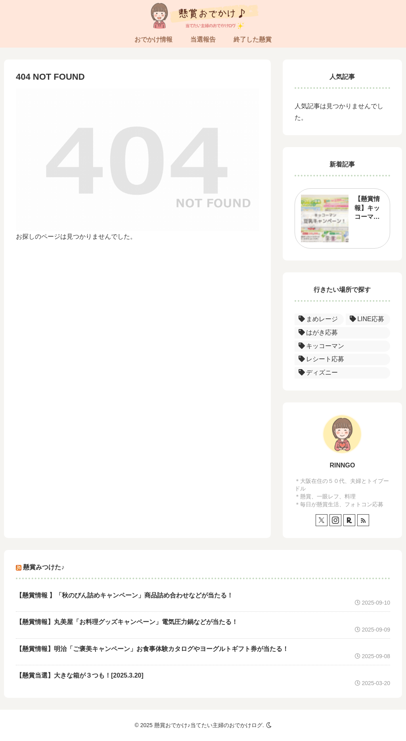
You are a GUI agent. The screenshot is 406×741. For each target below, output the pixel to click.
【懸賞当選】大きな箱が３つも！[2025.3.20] (80, 675)
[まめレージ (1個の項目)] (319, 319)
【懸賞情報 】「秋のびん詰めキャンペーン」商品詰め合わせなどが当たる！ (124, 595)
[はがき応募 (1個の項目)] (342, 333)
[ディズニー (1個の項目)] (342, 373)
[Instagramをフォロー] (335, 520)
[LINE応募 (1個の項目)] (368, 319)
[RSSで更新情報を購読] (363, 520)
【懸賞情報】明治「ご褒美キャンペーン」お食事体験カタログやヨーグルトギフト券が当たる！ (152, 648)
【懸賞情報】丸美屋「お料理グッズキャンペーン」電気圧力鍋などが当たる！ (127, 621)
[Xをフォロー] (321, 520)
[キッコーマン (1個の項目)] (342, 346)
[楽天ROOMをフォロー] (349, 520)
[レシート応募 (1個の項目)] (342, 359)
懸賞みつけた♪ (43, 567)
